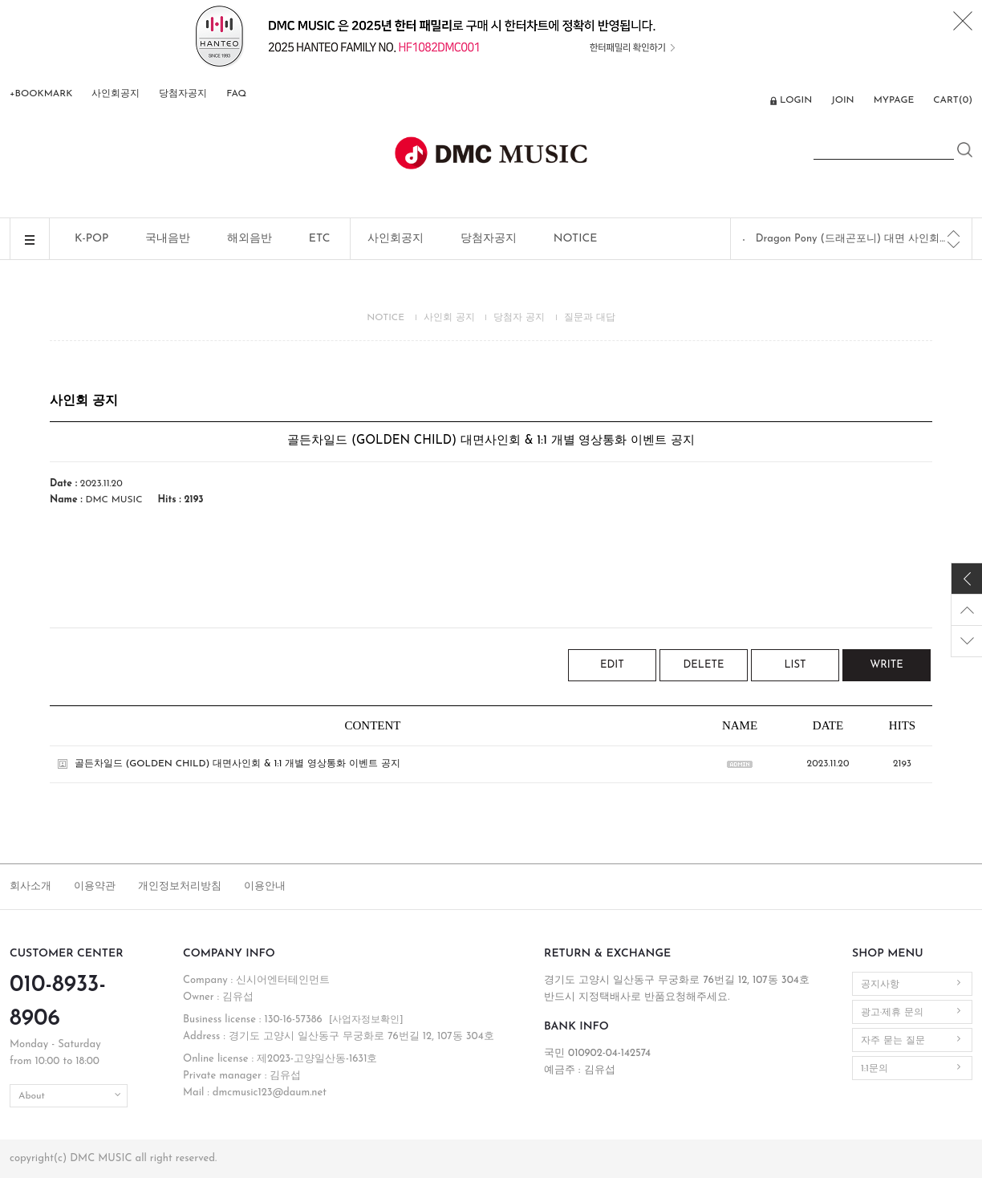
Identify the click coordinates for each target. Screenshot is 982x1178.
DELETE (704, 665)
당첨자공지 (183, 94)
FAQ (236, 94)
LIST (794, 665)
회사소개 (30, 886)
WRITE (886, 665)
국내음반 (167, 239)
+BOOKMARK (41, 94)
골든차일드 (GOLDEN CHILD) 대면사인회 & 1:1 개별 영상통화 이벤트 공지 (237, 764)
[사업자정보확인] (366, 1020)
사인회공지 (115, 94)
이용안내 (265, 886)
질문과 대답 (589, 318)
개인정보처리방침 (179, 886)
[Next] (954, 245)
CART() (952, 100)
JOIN (842, 100)
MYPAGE (894, 100)
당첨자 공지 (519, 318)
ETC (320, 239)
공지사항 (880, 984)
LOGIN (796, 100)
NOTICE (576, 239)
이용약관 (95, 886)
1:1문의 (874, 1069)
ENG (748, 102)
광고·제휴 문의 (892, 1013)
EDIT (612, 665)
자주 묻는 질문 (893, 1041)
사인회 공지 (449, 318)
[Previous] (954, 233)
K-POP (91, 239)
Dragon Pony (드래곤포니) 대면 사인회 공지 (852, 239)
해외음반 (249, 239)
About (31, 1096)
